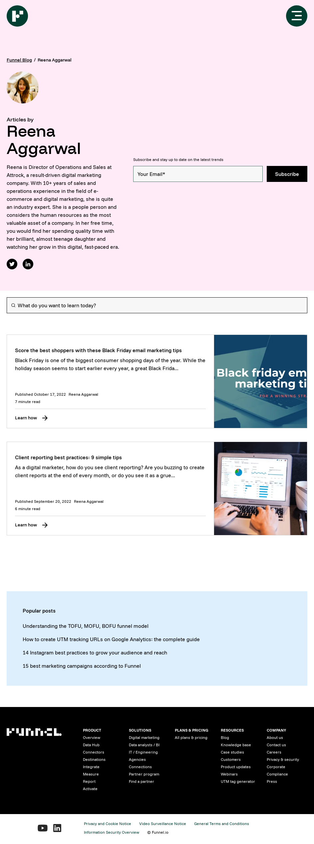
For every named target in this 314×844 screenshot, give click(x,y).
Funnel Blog (19, 60)
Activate (90, 788)
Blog (225, 737)
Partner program (144, 774)
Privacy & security (283, 759)
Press (272, 781)
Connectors (93, 752)
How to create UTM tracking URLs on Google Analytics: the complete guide (111, 639)
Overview (91, 737)
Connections (140, 766)
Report (89, 781)
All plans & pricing (191, 737)
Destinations (94, 759)
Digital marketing (144, 737)
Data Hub (91, 744)
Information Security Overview (111, 832)
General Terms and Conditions (221, 823)
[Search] (157, 305)
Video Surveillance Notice (162, 823)
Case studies (232, 752)
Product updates (236, 766)
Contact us (276, 744)
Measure (91, 774)
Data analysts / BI (144, 744)
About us (275, 737)
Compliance (277, 774)
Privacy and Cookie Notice (107, 823)
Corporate (276, 766)
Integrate (91, 766)
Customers (231, 759)
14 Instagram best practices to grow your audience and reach (95, 652)
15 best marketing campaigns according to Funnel (82, 665)
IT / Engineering (143, 752)
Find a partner (141, 781)
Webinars (229, 774)
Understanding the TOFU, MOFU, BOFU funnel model (86, 626)
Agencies (137, 759)
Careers (274, 752)
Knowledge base (236, 744)
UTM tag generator (238, 781)
